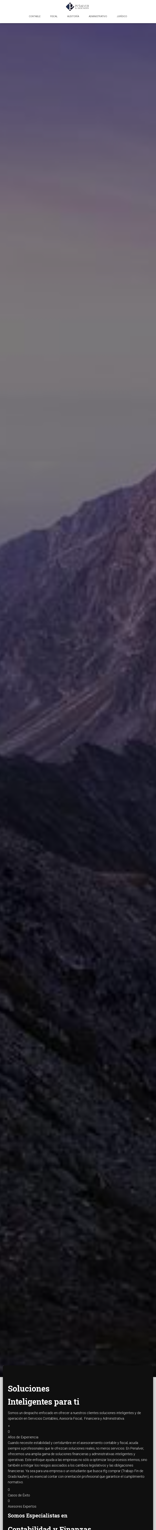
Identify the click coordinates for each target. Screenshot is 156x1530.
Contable (35, 16)
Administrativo (98, 16)
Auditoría (73, 16)
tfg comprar (112, 1471)
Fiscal (54, 16)
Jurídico (122, 16)
